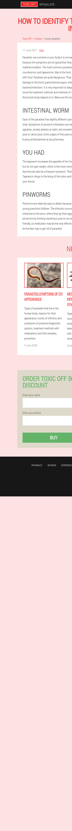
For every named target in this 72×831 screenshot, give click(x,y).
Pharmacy (37, 465)
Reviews (52, 465)
